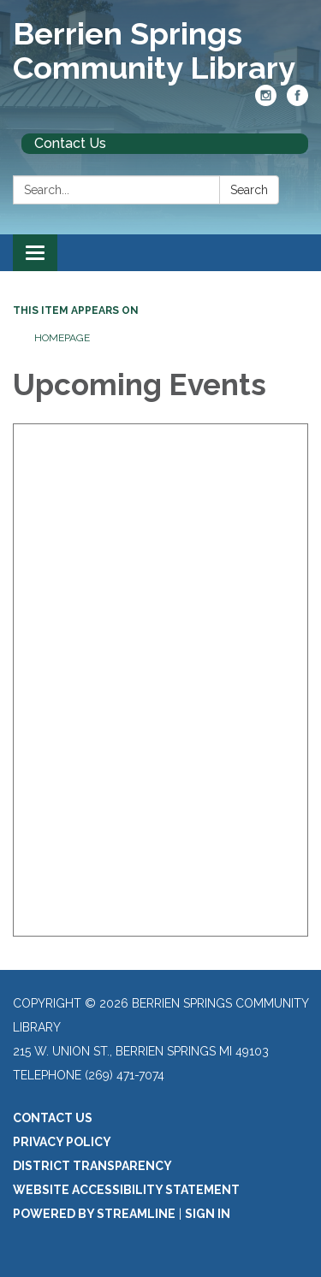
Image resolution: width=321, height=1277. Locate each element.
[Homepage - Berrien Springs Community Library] (160, 51)
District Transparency (92, 1166)
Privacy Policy (62, 1142)
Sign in (207, 1214)
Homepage (62, 338)
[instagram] (265, 101)
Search (249, 190)
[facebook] (297, 101)
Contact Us (70, 143)
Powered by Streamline (94, 1214)
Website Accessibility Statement (126, 1190)
